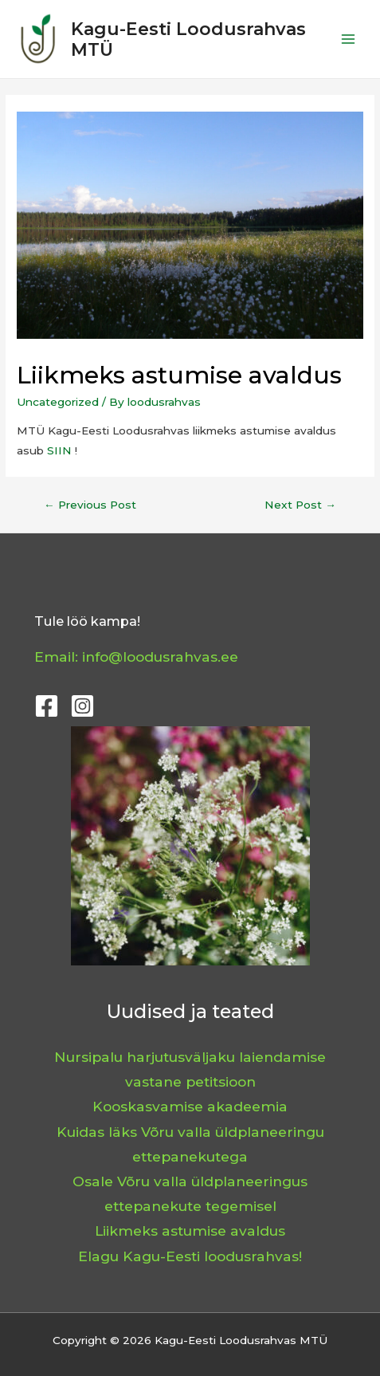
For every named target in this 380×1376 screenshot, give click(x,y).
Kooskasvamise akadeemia (190, 1106)
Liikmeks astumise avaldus (190, 1230)
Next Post (300, 504)
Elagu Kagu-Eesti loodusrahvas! (190, 1256)
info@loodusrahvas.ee (160, 656)
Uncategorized (58, 401)
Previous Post (90, 504)
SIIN (59, 450)
